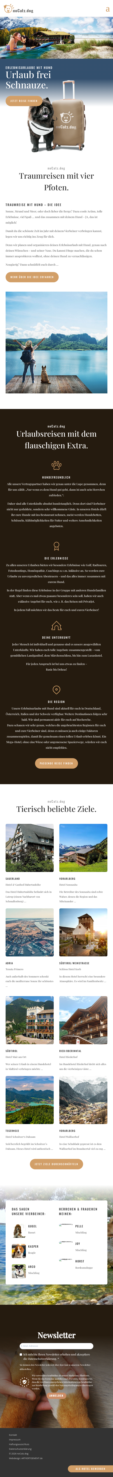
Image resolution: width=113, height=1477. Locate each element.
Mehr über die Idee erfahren (32, 277)
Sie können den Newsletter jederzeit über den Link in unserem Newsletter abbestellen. (55, 1367)
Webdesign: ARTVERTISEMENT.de (25, 1458)
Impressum (15, 1440)
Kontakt (13, 1435)
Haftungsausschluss (19, 1444)
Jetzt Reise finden (24, 101)
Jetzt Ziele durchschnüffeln (56, 1164)
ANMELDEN (56, 1395)
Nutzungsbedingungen (70, 1385)
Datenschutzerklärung (20, 1449)
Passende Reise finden (56, 763)
